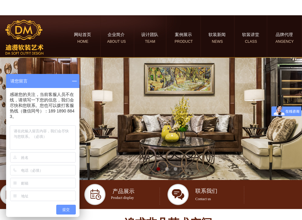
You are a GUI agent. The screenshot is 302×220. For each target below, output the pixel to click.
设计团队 (149, 34)
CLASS (251, 41)
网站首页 (82, 34)
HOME (82, 41)
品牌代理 (284, 34)
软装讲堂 (250, 34)
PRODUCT (184, 41)
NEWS (217, 41)
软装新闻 (217, 34)
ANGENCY (284, 41)
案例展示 (183, 34)
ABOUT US (116, 41)
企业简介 (116, 34)
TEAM (150, 41)
